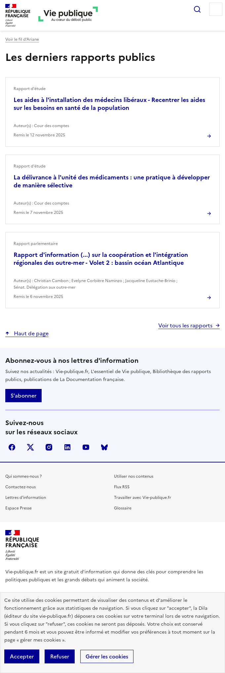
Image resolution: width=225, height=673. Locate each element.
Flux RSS (122, 487)
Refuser (59, 656)
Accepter (22, 656)
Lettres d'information (25, 498)
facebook (12, 447)
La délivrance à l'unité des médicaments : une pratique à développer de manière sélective (112, 181)
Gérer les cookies (107, 656)
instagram (49, 447)
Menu (215, 9)
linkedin (67, 447)
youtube (86, 447)
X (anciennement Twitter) (30, 447)
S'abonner (23, 396)
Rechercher (197, 9)
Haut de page (31, 333)
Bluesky (104, 447)
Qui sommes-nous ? (23, 476)
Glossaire (122, 508)
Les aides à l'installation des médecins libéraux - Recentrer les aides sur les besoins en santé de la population (109, 103)
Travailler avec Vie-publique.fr (142, 498)
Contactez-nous (20, 487)
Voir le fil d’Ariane (22, 39)
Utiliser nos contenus (133, 476)
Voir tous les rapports (185, 325)
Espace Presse (18, 508)
